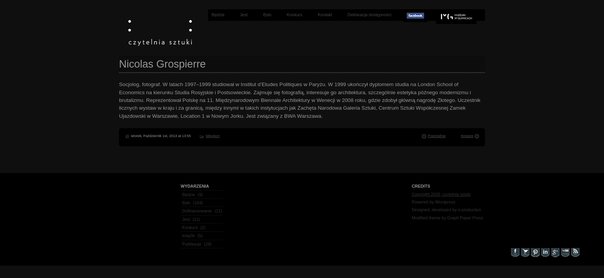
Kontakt (325, 14)
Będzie (218, 14)
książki (188, 235)
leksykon (213, 136)
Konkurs (294, 14)
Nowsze (467, 136)
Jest (244, 14)
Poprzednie (437, 136)
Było (267, 14)
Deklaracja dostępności (369, 14)
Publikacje (191, 244)
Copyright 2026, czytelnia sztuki (441, 194)
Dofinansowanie (197, 210)
